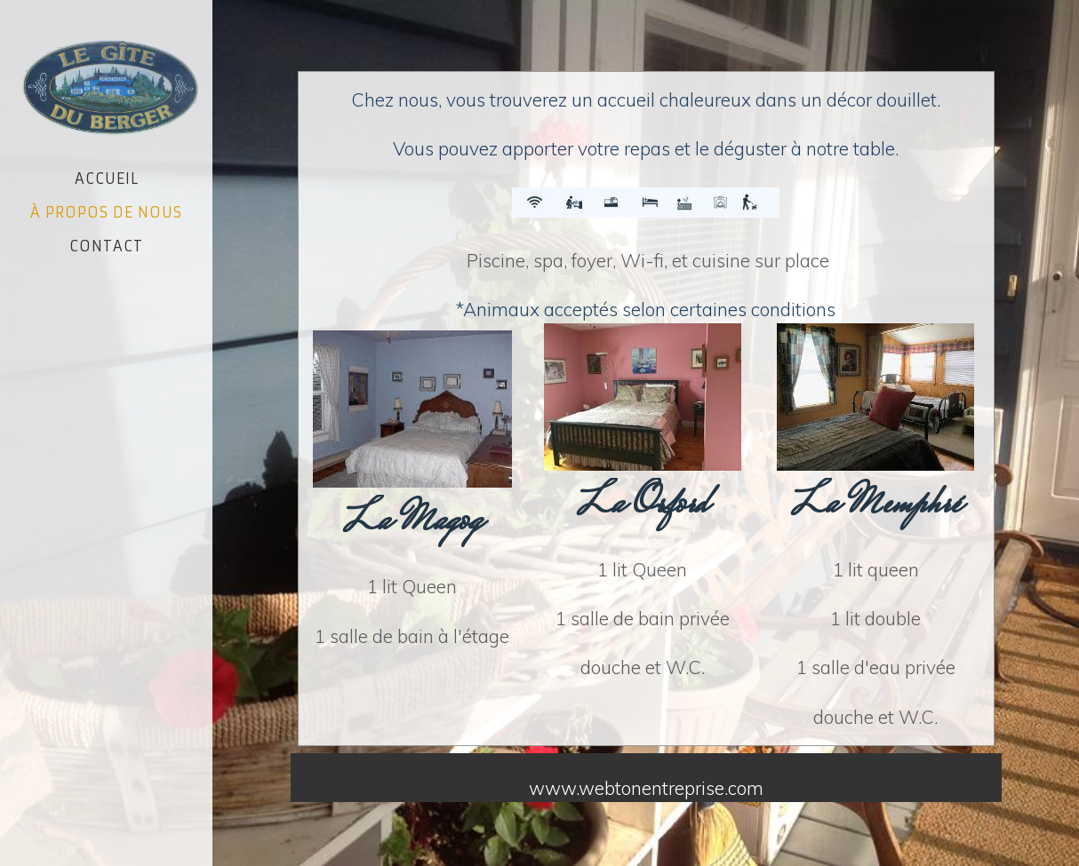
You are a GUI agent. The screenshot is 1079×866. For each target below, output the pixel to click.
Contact (106, 246)
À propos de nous (106, 212)
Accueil (107, 178)
